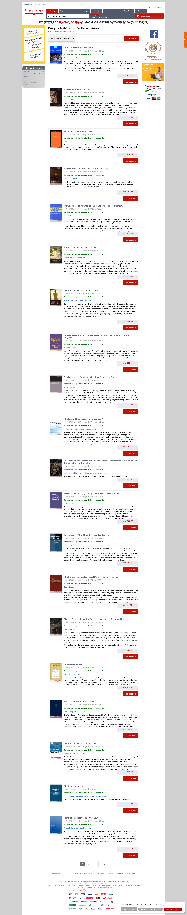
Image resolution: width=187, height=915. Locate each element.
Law (70, 28)
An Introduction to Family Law (78, 131)
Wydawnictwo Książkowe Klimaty (92, 881)
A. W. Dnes (68, 429)
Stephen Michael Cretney (73, 58)
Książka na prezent (112, 11)
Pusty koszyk (145, 16)
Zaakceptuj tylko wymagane (150, 909)
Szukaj (52, 11)
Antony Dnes (91, 429)
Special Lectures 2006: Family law (79, 701)
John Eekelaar (69, 100)
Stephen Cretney (70, 179)
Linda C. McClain (70, 629)
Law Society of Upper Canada (75, 712)
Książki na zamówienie (68, 11)
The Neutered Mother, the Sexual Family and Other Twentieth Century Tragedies (97, 336)
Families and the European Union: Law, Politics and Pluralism (91, 377)
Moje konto (128, 11)
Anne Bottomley (78, 258)
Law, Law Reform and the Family (79, 47)
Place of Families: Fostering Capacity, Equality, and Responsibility (94, 619)
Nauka (26, 72)
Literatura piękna (30, 74)
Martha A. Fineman (71, 348)
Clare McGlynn (69, 387)
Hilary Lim (68, 258)
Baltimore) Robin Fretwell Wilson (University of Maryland (85, 473)
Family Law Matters (73, 664)
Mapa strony (111, 881)
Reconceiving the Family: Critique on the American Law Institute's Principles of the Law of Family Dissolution (100, 461)
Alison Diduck (69, 300)
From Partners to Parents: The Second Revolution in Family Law (93, 205)
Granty (96, 11)
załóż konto (160, 7)
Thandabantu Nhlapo (83, 796)
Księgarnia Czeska (72, 881)
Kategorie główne (34, 68)
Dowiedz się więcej (129, 909)
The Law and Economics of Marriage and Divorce (86, 419)
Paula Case (68, 545)
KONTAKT (78, 874)
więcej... (27, 76)
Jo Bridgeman (69, 503)
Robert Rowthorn (78, 429)
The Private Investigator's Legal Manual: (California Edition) (91, 577)
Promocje (84, 11)
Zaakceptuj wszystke (173, 909)
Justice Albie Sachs (99, 796)
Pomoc (140, 11)
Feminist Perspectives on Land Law (80, 247)
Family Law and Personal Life (77, 89)
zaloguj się (151, 7)
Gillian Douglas (70, 141)
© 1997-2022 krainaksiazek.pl (62, 874)
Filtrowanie (131, 38)
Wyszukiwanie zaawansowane (101, 18)
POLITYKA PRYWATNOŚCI (103, 874)
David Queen (69, 587)
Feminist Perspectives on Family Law (81, 290)
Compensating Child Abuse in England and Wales (86, 535)
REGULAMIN (88, 874)
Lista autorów (122, 881)
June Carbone (69, 216)
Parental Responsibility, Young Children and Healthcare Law (91, 493)
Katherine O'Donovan (83, 300)
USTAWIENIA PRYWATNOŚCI (125, 874)
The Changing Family (73, 786)
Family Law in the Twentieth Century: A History (86, 168)
